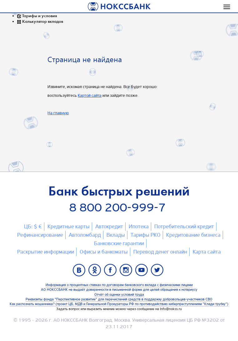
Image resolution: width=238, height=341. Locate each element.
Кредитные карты (68, 226)
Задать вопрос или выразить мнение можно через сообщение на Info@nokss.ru (119, 309)
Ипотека (139, 226)
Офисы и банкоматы (104, 252)
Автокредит (109, 226)
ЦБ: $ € (33, 226)
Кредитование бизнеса (193, 235)
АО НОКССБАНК (70, 320)
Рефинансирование (40, 235)
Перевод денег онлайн (160, 252)
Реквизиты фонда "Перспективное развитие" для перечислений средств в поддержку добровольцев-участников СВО (119, 299)
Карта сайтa (207, 252)
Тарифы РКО (146, 235)
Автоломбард (85, 235)
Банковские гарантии (119, 243)
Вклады (116, 235)
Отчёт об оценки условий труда (119, 294)
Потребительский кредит (184, 226)
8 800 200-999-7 (117, 207)
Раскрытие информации (45, 252)
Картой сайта (90, 95)
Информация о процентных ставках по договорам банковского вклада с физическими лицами (119, 285)
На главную (58, 112)
